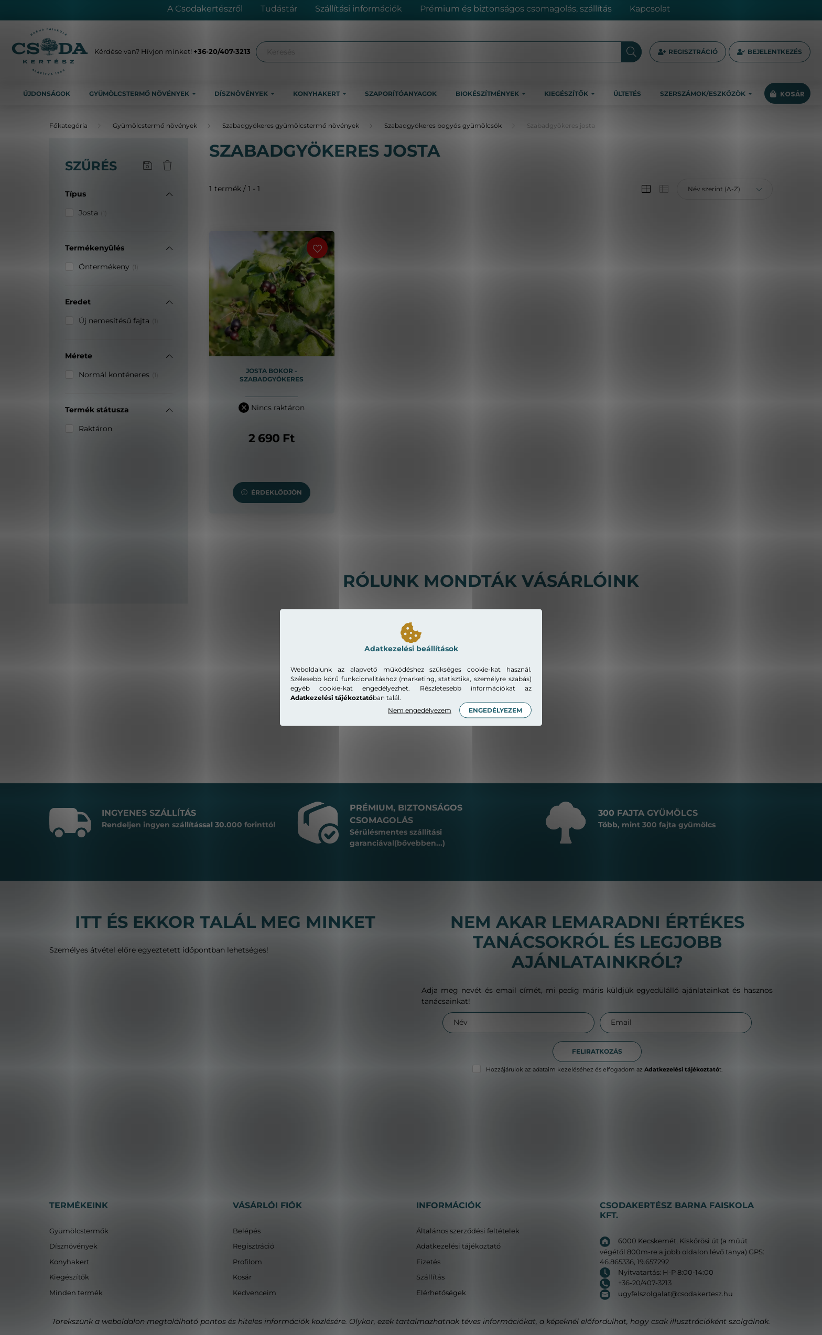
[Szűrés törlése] (167, 166)
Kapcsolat (650, 9)
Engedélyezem (495, 710)
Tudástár (279, 9)
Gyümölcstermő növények (155, 125)
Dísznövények (73, 1246)
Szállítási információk (358, 9)
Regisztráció (693, 52)
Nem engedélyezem (419, 710)
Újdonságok (46, 93)
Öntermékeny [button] (108, 266)
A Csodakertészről (205, 9)
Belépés (247, 1231)
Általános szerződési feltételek (468, 1231)
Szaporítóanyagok (401, 93)
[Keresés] (449, 51)
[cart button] (787, 94)
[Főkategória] (68, 125)
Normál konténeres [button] (118, 374)
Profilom (247, 1262)
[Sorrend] (725, 189)
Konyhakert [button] (317, 93)
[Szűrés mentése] (148, 166)
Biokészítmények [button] (488, 93)
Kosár (242, 1277)
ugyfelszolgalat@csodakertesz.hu (675, 1293)
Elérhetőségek (441, 1293)
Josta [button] (93, 212)
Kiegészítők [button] (567, 93)
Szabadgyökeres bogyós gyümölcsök (443, 125)
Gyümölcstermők (79, 1231)
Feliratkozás (597, 1051)
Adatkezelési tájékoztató (458, 1246)
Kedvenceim (254, 1293)
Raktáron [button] (95, 428)
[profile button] (769, 51)
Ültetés (627, 93)
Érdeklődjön (276, 492)
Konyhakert (69, 1262)
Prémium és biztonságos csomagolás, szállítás (516, 9)
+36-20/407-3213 (222, 51)
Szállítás (430, 1277)
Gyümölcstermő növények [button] (140, 93)
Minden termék (76, 1293)
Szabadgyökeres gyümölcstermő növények (290, 125)
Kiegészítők (69, 1277)
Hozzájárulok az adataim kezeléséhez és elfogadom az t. (604, 1069)
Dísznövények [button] (241, 93)
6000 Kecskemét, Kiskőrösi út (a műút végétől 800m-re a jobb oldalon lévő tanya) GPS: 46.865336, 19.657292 (682, 1251)
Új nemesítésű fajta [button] (118, 320)
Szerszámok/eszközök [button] (703, 93)
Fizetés (428, 1262)
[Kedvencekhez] (317, 247)
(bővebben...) (419, 843)
